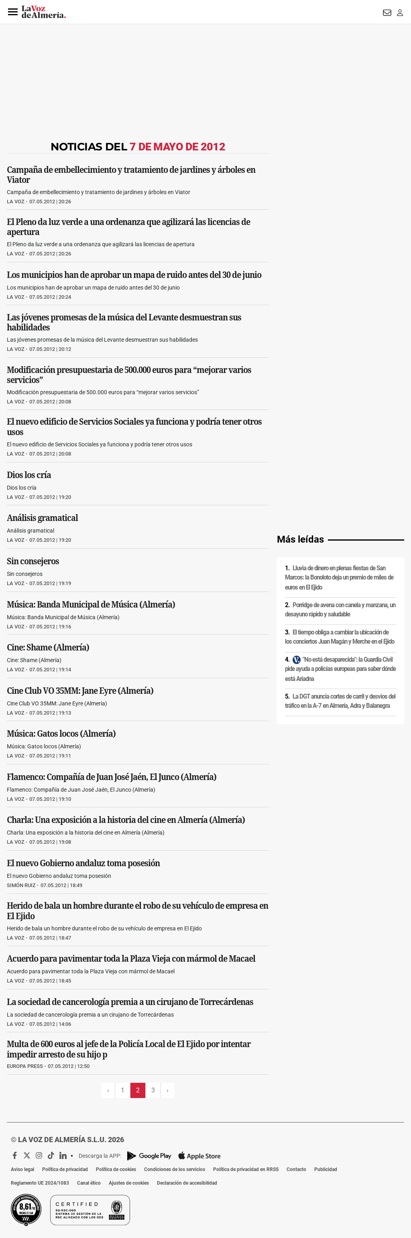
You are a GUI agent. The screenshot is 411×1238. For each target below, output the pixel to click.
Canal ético (89, 1183)
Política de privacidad (65, 1169)
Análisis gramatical (42, 518)
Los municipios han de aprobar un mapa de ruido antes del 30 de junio (134, 274)
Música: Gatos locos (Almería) (61, 733)
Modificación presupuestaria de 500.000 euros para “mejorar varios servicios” (129, 374)
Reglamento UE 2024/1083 (40, 1183)
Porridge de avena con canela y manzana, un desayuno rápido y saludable (340, 609)
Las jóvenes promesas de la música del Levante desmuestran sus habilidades (124, 322)
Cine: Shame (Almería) (48, 647)
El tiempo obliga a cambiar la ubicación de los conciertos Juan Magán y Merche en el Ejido (339, 637)
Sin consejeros (33, 561)
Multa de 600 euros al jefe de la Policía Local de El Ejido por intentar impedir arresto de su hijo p (128, 1049)
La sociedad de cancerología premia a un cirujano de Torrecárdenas (130, 1001)
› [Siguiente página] (168, 1090)
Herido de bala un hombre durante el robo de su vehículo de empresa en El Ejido (137, 910)
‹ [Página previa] (108, 1090)
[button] (13, 12)
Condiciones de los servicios (174, 1169)
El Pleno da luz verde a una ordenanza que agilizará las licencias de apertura (128, 227)
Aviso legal (22, 1169)
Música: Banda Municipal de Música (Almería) (91, 604)
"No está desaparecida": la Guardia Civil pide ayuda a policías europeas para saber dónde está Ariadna (340, 669)
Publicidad (325, 1169)
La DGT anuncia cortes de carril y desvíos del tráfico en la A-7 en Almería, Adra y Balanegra (340, 701)
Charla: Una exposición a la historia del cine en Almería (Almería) (126, 820)
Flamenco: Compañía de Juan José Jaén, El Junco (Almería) (111, 777)
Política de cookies (116, 1169)
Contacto (296, 1169)
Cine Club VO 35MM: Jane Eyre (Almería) (80, 690)
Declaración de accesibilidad (187, 1183)
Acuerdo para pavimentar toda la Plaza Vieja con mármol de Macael (131, 958)
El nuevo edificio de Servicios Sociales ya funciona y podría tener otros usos (134, 427)
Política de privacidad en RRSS (246, 1169)
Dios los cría (29, 475)
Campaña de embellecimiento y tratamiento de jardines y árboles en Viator (131, 174)
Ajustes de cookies (129, 1183)
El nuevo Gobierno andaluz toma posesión (83, 863)
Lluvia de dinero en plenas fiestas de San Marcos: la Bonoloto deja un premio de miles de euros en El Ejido (339, 577)
